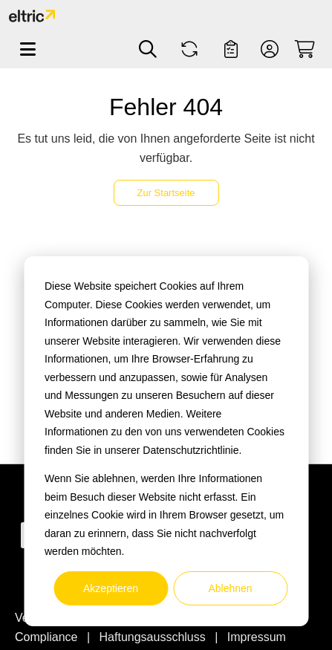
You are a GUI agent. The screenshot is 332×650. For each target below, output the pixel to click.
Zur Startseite (166, 192)
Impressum (256, 637)
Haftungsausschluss (154, 637)
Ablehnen (230, 588)
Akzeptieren (110, 588)
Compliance (48, 637)
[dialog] (166, 441)
